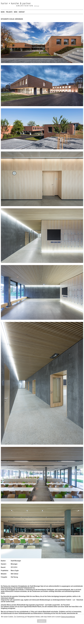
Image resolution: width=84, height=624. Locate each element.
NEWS (3, 12)
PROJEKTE (9, 12)
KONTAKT (22, 12)
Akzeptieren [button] (41, 621)
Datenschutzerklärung (68, 617)
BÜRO (15, 12)
